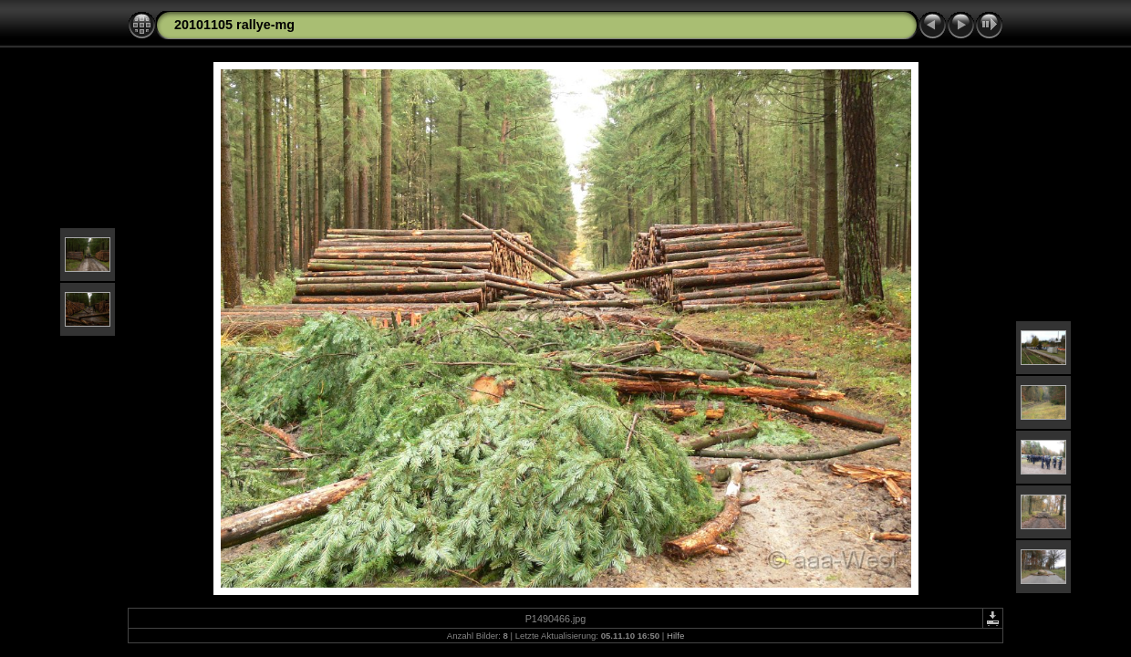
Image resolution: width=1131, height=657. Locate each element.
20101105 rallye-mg (234, 24)
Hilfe (675, 636)
